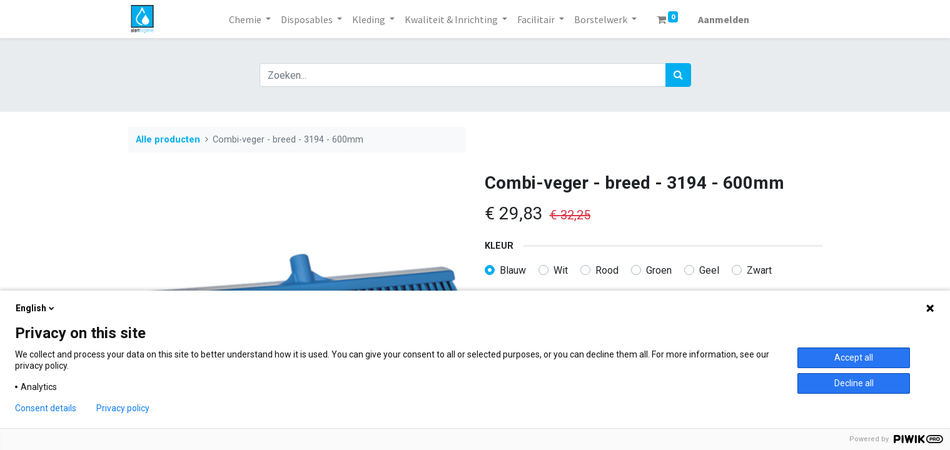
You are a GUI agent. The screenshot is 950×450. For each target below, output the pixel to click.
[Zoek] (678, 75)
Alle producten (168, 139)
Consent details (45, 408)
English (36, 308)
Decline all (854, 383)
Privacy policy (122, 408)
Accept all (853, 357)
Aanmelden (723, 19)
